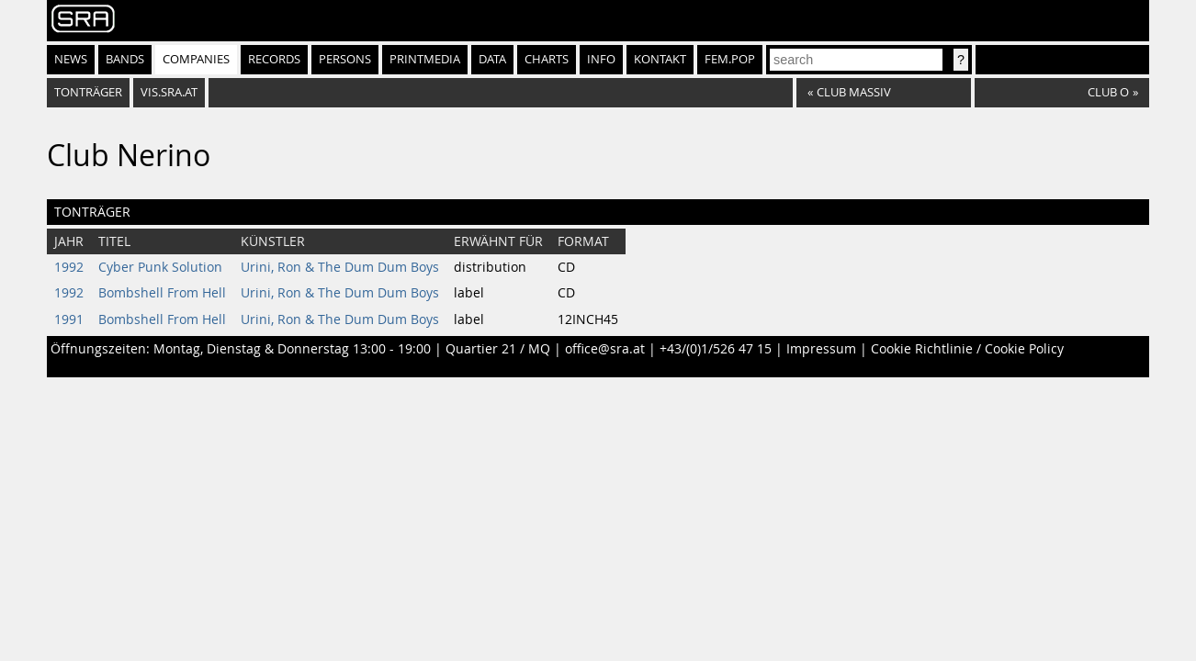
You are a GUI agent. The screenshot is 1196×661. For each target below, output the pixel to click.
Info (601, 59)
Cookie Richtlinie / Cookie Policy (967, 349)
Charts (547, 59)
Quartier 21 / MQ (498, 349)
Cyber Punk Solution (160, 267)
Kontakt (660, 59)
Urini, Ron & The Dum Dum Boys (340, 267)
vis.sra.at (169, 92)
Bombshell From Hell (162, 293)
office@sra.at (605, 349)
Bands (125, 59)
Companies (196, 59)
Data (492, 59)
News (70, 59)
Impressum (821, 349)
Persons (345, 59)
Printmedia (424, 59)
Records (274, 59)
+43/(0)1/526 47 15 (716, 349)
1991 (69, 319)
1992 (69, 267)
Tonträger (88, 92)
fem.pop (730, 59)
